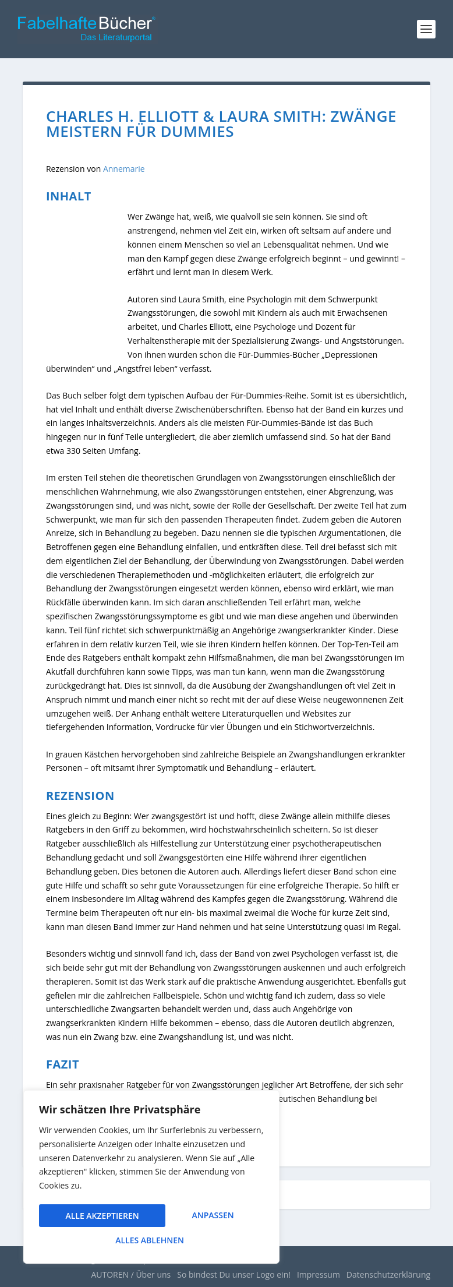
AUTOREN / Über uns (131, 1274)
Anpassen (86, 1217)
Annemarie (124, 168)
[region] (151, 1179)
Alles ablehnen (198, 1217)
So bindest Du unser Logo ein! (234, 1274)
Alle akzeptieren (151, 1240)
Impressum (318, 1274)
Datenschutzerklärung (388, 1274)
